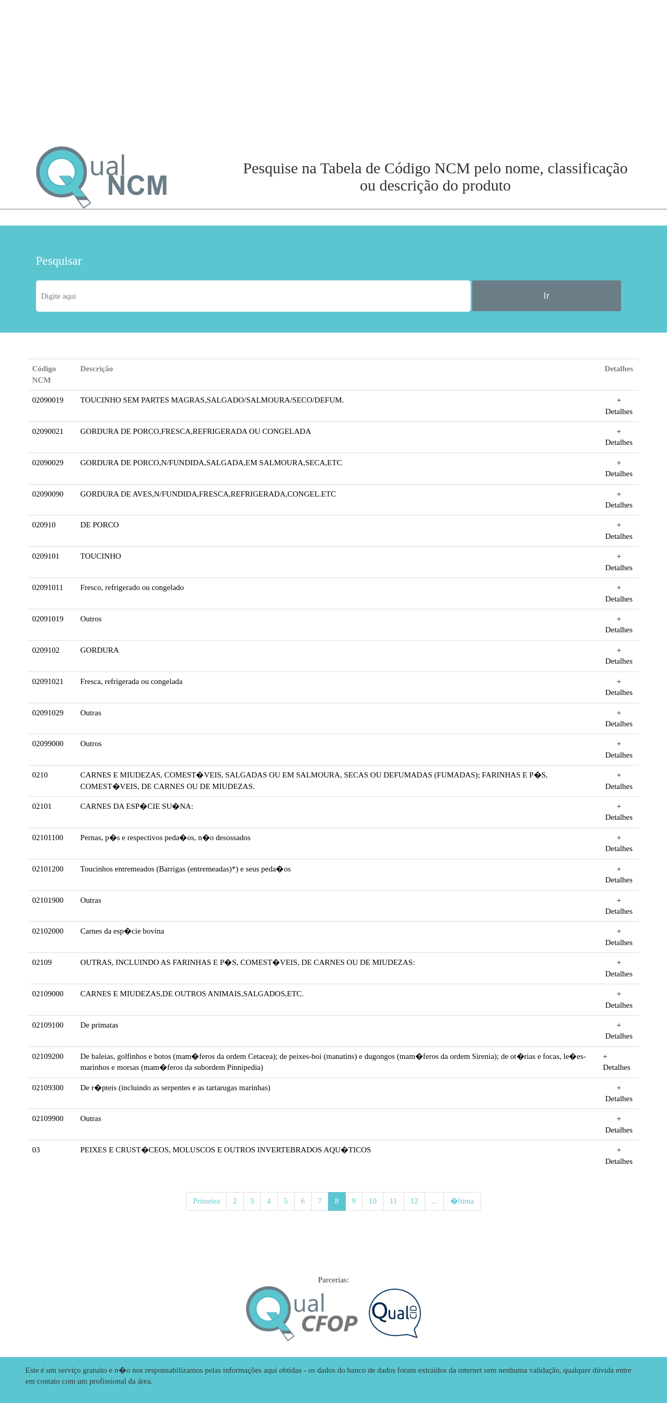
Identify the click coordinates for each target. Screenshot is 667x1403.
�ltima (462, 1201)
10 (373, 1201)
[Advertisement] (130, 73)
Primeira (206, 1201)
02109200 (48, 1056)
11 (393, 1201)
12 (414, 1201)
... (434, 1201)
